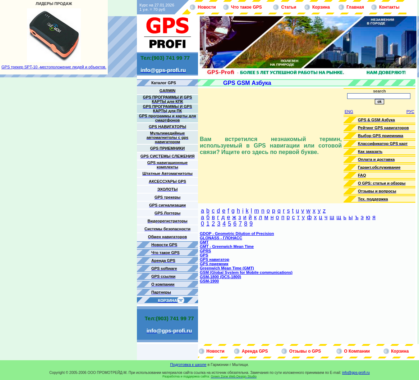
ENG (349, 111)
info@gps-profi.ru (356, 373)
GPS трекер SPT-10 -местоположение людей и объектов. (53, 67)
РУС (410, 111)
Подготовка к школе (188, 364)
